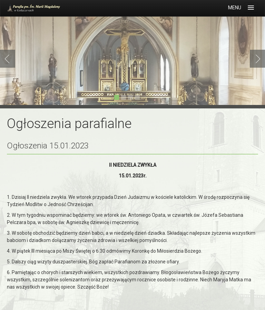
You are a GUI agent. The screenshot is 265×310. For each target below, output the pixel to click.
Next (256, 59)
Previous (9, 59)
